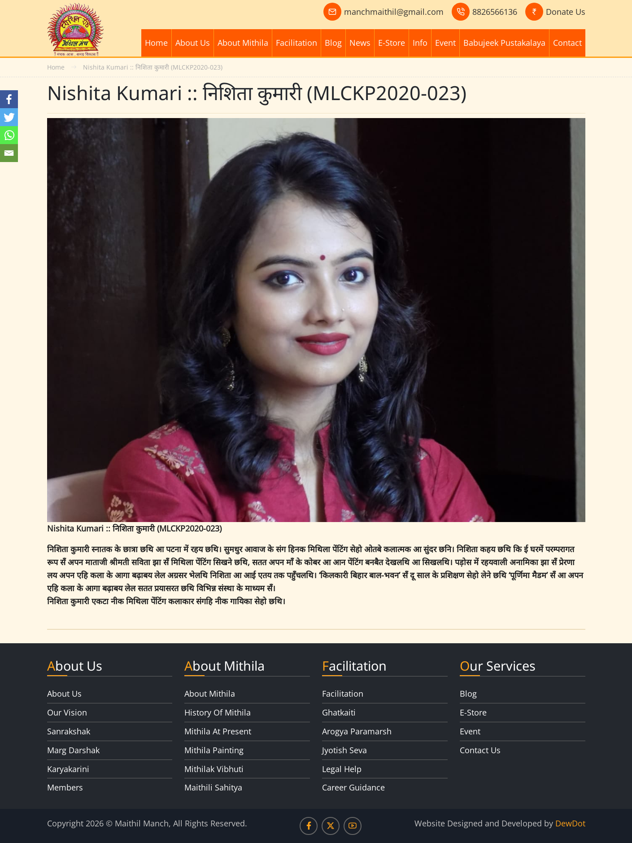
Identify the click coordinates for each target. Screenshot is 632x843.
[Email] (9, 153)
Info (420, 42)
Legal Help (342, 769)
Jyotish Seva (344, 750)
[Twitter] (9, 117)
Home (156, 42)
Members (65, 787)
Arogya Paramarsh (357, 731)
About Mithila (243, 42)
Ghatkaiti (339, 712)
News (359, 42)
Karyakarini (68, 769)
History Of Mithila (217, 712)
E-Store (391, 42)
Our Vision (67, 712)
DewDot (570, 823)
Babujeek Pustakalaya (504, 42)
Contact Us (480, 750)
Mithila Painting (214, 750)
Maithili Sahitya (213, 787)
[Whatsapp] (9, 135)
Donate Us (565, 11)
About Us (192, 42)
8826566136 (494, 11)
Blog (333, 42)
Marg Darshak (73, 750)
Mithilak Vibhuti (214, 769)
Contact (567, 42)
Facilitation (296, 42)
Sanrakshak (68, 731)
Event (445, 42)
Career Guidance (353, 787)
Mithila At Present (217, 731)
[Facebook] (9, 99)
